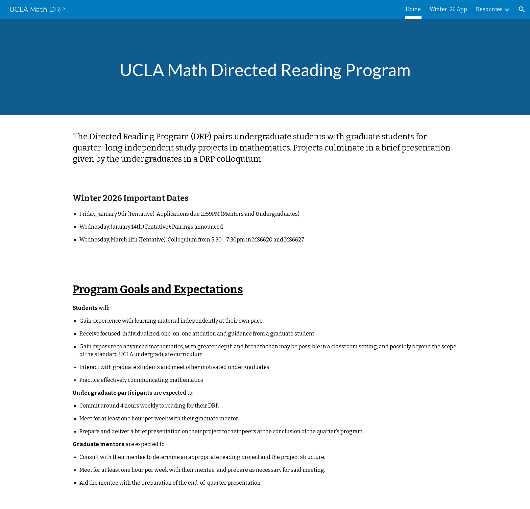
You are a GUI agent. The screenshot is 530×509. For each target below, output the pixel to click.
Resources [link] (489, 9)
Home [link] (413, 9)
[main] (265, 67)
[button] (522, 9)
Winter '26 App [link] (448, 9)
